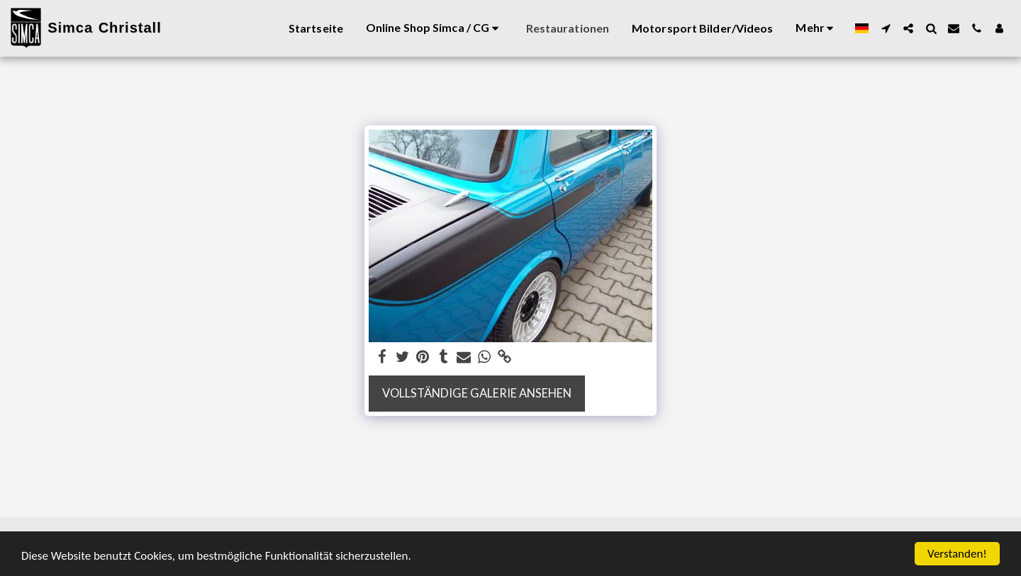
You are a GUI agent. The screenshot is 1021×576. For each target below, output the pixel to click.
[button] (885, 28)
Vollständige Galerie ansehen (476, 393)
